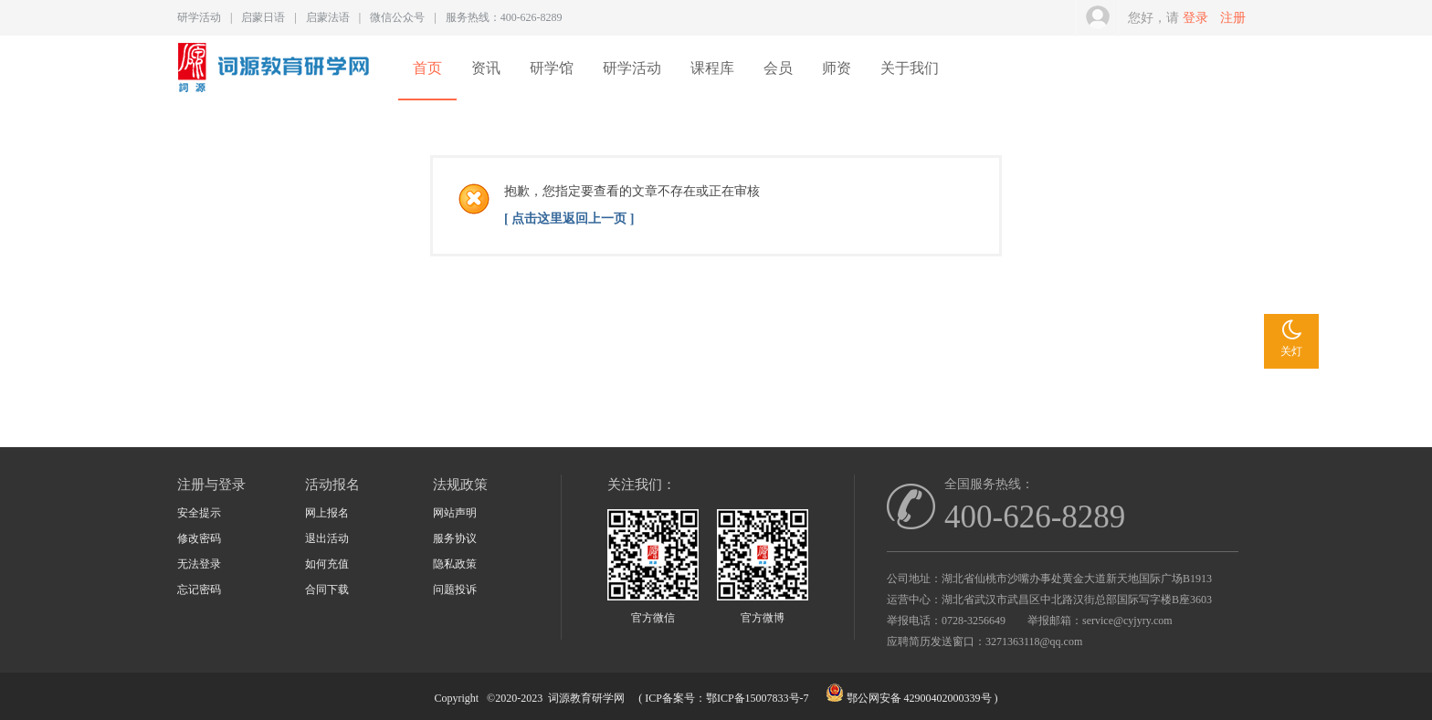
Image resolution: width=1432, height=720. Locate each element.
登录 (1195, 18)
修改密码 (199, 538)
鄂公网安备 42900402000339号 (919, 698)
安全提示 (199, 512)
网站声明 (455, 512)
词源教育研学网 (586, 698)
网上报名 (327, 512)
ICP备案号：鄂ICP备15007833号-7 (726, 698)
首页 (427, 68)
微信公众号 (397, 17)
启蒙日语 (263, 17)
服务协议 (455, 538)
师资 (836, 68)
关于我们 (909, 68)
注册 (1233, 18)
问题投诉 (455, 589)
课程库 (712, 68)
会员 (778, 68)
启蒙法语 (328, 17)
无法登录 (199, 564)
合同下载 (327, 589)
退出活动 (327, 538)
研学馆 (552, 68)
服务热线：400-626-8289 (504, 17)
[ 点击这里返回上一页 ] (569, 218)
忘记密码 (199, 589)
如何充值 (327, 564)
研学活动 (199, 17)
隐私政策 (455, 564)
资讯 (485, 68)
